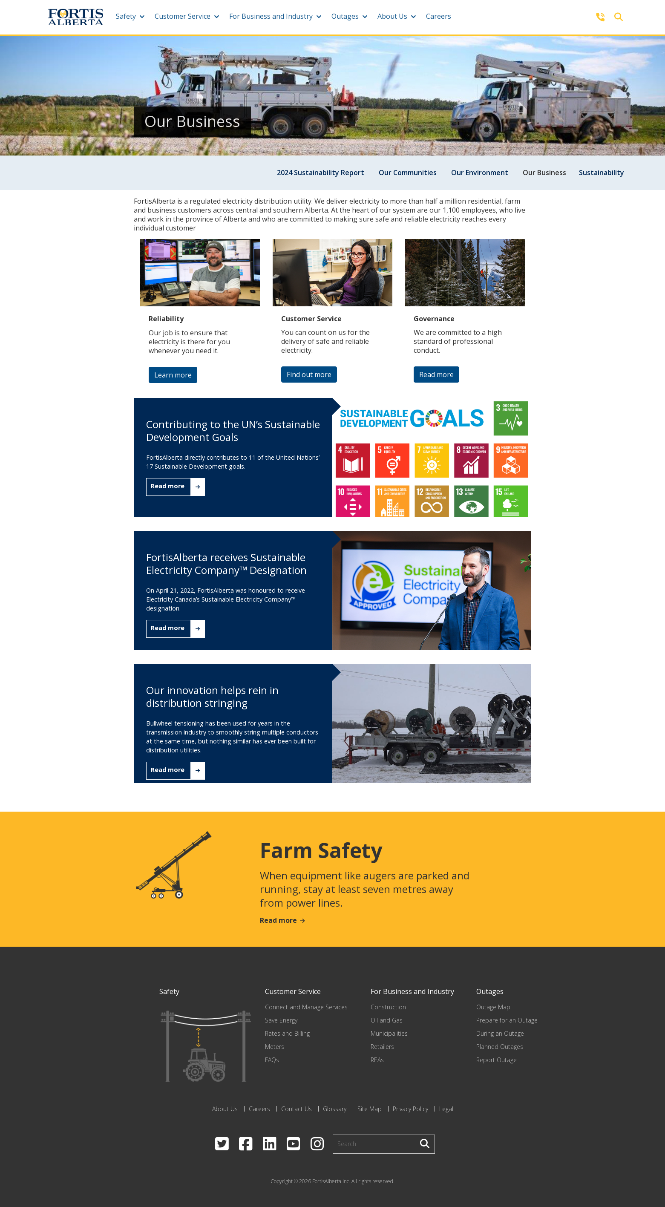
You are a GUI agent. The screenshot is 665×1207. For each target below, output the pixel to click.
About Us (392, 16)
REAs (377, 1060)
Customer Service (182, 16)
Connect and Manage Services (306, 1007)
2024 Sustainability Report (320, 172)
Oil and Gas (387, 1020)
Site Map (369, 1109)
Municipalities (389, 1033)
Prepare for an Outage (507, 1020)
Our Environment (479, 172)
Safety (126, 16)
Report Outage (496, 1060)
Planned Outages (499, 1047)
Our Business (544, 172)
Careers (438, 16)
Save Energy (281, 1020)
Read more (436, 374)
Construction (388, 1007)
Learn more (173, 375)
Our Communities (408, 172)
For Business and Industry (271, 16)
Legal (446, 1109)
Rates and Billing (287, 1033)
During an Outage (500, 1033)
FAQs (272, 1060)
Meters (274, 1047)
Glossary (334, 1109)
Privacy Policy (410, 1109)
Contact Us (296, 1109)
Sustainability (601, 172)
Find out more (309, 374)
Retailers (382, 1047)
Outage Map (493, 1007)
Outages (345, 16)
